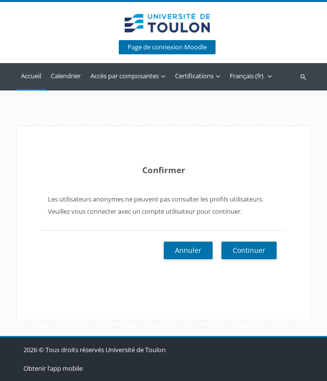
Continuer (249, 250)
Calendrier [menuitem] (66, 75)
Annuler (188, 250)
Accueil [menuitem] (31, 75)
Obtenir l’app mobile (53, 368)
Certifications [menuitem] (194, 75)
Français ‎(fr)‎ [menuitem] (246, 75)
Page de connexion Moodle (167, 47)
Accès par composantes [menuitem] (124, 75)
